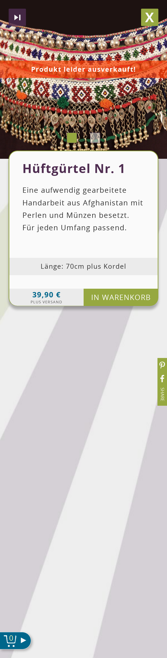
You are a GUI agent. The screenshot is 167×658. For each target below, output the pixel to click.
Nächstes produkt (17, 17)
